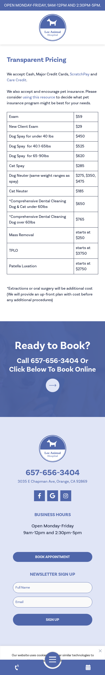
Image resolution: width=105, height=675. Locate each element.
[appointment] (88, 667)
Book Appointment (52, 557)
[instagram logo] (65, 495)
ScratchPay (80, 74)
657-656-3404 (55, 360)
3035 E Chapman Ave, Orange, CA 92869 (52, 481)
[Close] (100, 649)
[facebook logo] (39, 495)
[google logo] (52, 495)
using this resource (39, 97)
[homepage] (52, 27)
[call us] (17, 667)
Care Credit (16, 80)
